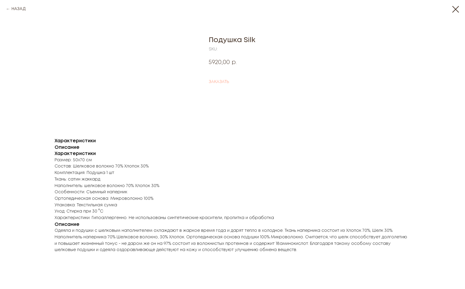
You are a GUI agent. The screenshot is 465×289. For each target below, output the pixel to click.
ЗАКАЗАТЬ (219, 82)
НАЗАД (18, 9)
